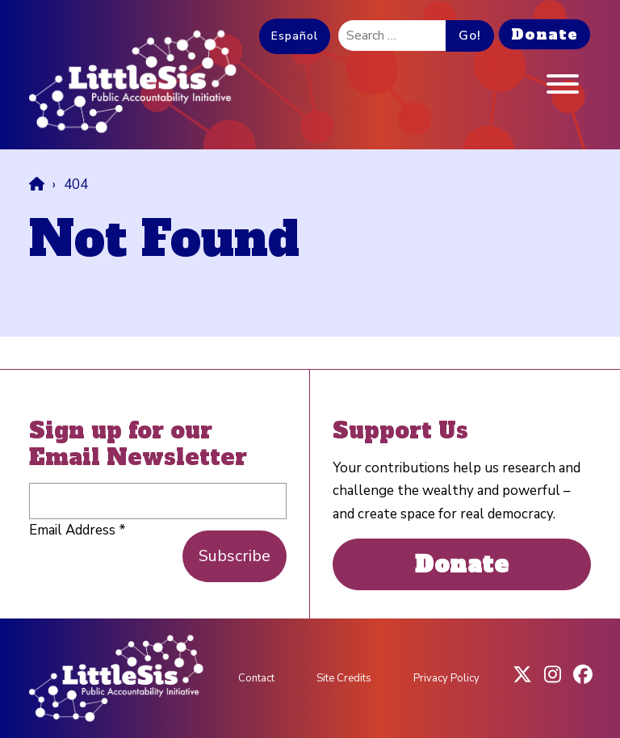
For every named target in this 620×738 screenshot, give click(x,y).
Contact (256, 678)
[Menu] (562, 88)
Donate (544, 34)
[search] (392, 35)
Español (294, 36)
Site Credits (343, 678)
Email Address (77, 530)
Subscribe (234, 556)
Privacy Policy (446, 678)
